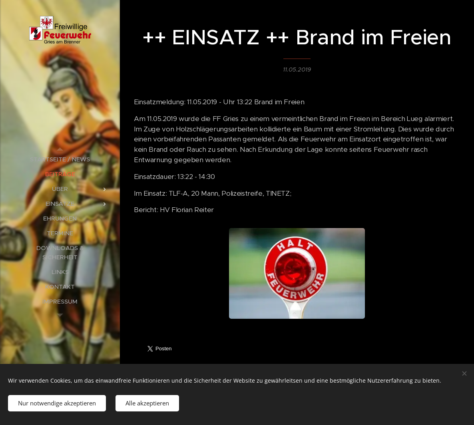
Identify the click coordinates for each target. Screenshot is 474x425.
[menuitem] (60, 159)
